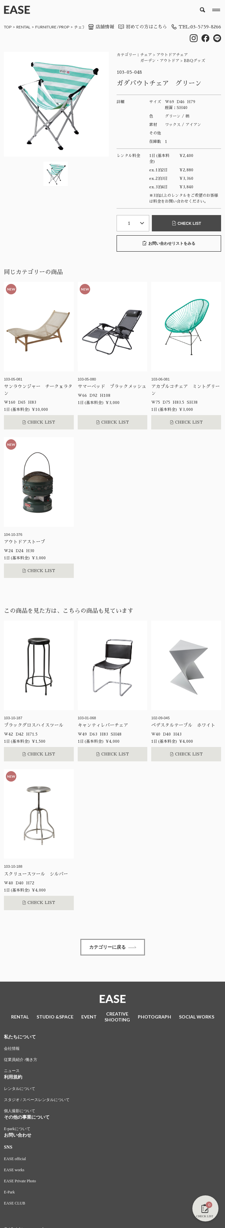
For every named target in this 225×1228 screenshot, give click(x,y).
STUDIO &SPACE (55, 1016)
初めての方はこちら (142, 26)
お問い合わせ (17, 1135)
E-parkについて (17, 1129)
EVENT (89, 1016)
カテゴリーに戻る (112, 947)
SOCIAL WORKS (196, 1016)
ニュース (12, 1070)
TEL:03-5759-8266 (196, 26)
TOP (7, 26)
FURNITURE (45, 26)
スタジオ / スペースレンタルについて (37, 1099)
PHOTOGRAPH (154, 1016)
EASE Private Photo (20, 1181)
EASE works (14, 1170)
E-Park (9, 1192)
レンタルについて (19, 1088)
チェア (80, 26)
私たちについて (20, 1036)
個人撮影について (19, 1111)
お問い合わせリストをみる (168, 243)
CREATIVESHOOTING (117, 1016)
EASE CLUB (14, 1203)
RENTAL (23, 26)
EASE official (15, 1159)
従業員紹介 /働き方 (20, 1059)
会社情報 (12, 1048)
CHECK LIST (186, 223)
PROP (64, 26)
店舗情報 (101, 26)
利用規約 (13, 1077)
